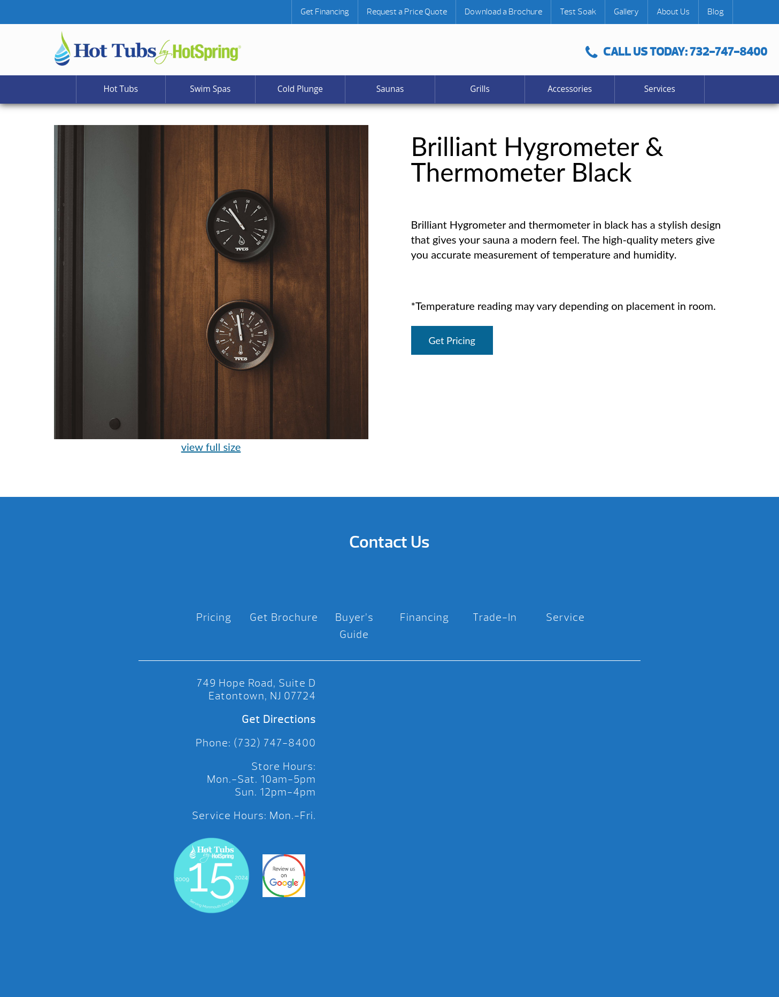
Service (565, 617)
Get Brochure (284, 617)
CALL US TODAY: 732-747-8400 (676, 51)
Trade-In (495, 617)
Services (659, 89)
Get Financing (324, 11)
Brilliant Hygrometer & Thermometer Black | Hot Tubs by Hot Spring (148, 48)
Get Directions (279, 719)
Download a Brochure (503, 11)
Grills (479, 89)
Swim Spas (210, 89)
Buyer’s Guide (354, 626)
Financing (424, 617)
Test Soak (578, 11)
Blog (715, 11)
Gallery (626, 11)
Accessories (569, 89)
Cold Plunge (300, 89)
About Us (673, 11)
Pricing (214, 617)
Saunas (390, 89)
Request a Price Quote (407, 11)
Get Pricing (452, 340)
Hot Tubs (120, 89)
